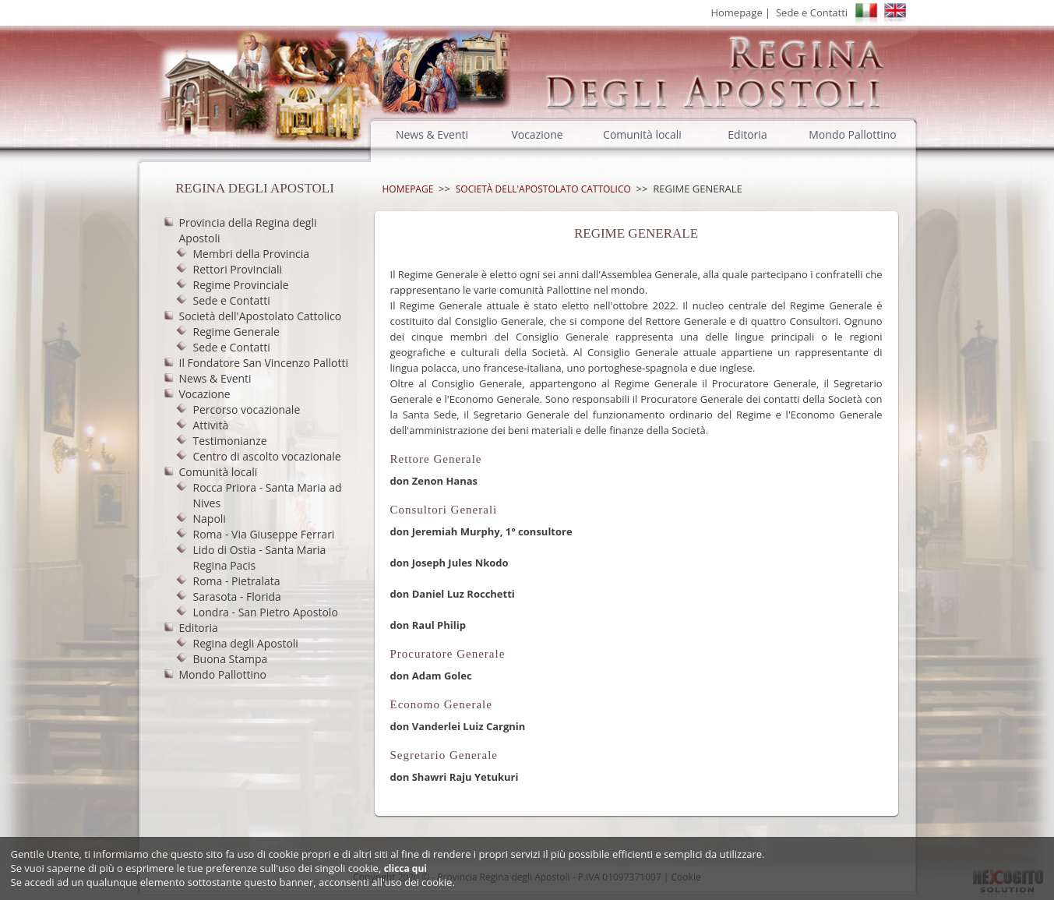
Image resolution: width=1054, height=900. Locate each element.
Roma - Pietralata (236, 581)
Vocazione (536, 134)
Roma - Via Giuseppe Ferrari (264, 534)
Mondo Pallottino (852, 134)
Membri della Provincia (251, 253)
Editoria (747, 134)
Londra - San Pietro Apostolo (265, 612)
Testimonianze (230, 440)
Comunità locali (642, 134)
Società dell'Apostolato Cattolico (260, 316)
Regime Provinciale (241, 284)
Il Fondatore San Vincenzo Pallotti (263, 362)
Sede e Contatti (812, 12)
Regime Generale (236, 331)
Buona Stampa (230, 658)
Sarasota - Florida (237, 596)
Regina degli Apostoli (245, 643)
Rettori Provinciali (238, 269)
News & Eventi (432, 134)
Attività (211, 425)
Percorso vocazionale (247, 409)
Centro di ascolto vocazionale (267, 456)
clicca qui (405, 868)
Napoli (209, 518)
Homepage (736, 12)
